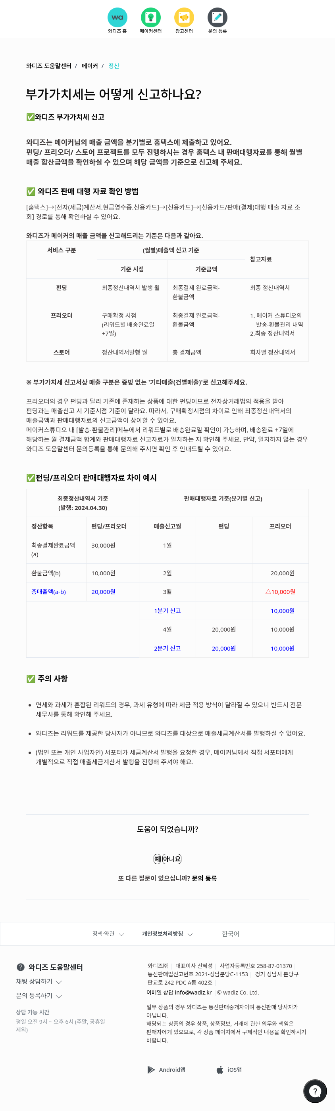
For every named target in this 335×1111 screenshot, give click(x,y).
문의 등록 (204, 878)
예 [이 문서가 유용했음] (148, 859)
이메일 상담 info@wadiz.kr (179, 992)
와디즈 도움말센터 (48, 66)
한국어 (230, 934)
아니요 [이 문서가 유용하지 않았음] (181, 859)
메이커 (90, 66)
